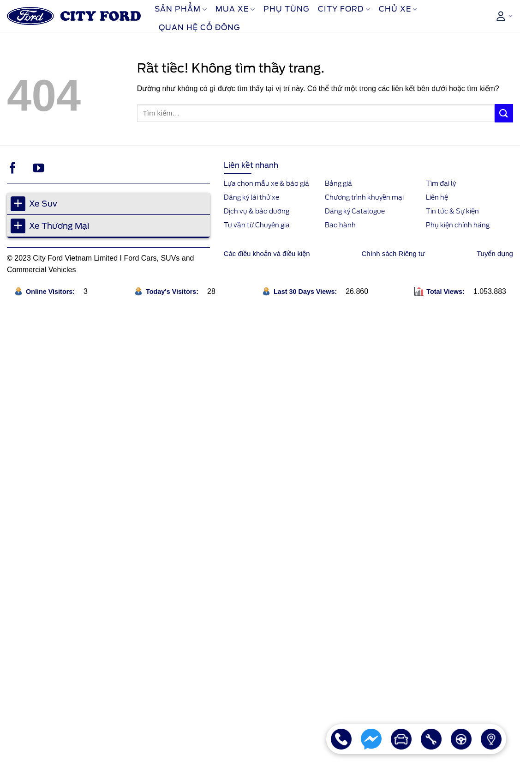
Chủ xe (398, 9)
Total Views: (446, 291)
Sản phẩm (181, 9)
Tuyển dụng (495, 253)
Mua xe (235, 9)
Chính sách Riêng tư (393, 253)
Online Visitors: (51, 291)
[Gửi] (504, 113)
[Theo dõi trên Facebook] (12, 168)
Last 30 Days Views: (306, 291)
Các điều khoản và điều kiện (267, 253)
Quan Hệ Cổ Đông (199, 27)
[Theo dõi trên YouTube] (38, 168)
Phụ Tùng (286, 9)
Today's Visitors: (173, 291)
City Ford (344, 9)
